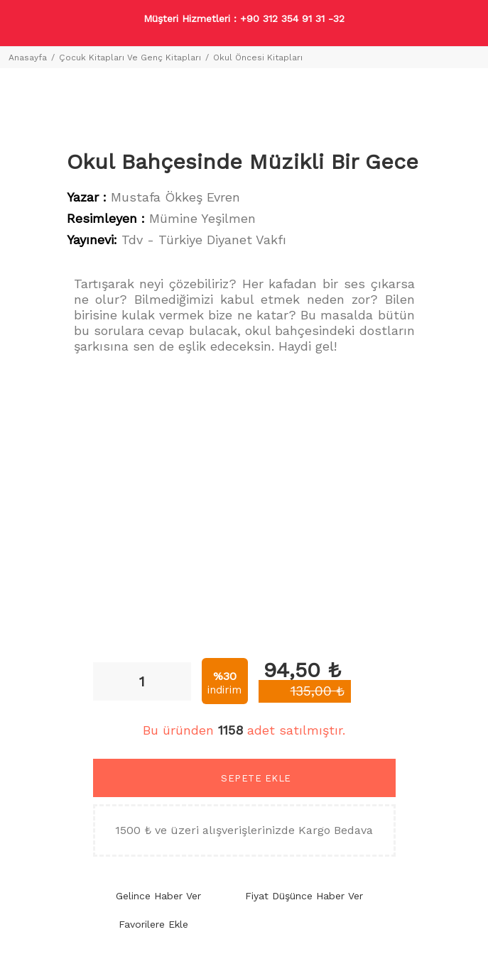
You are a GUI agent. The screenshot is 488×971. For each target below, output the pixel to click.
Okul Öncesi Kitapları (258, 57)
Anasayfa (28, 57)
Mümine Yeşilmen (202, 218)
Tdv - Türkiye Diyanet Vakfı (203, 239)
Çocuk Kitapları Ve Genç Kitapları (130, 57)
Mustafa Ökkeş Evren (175, 197)
